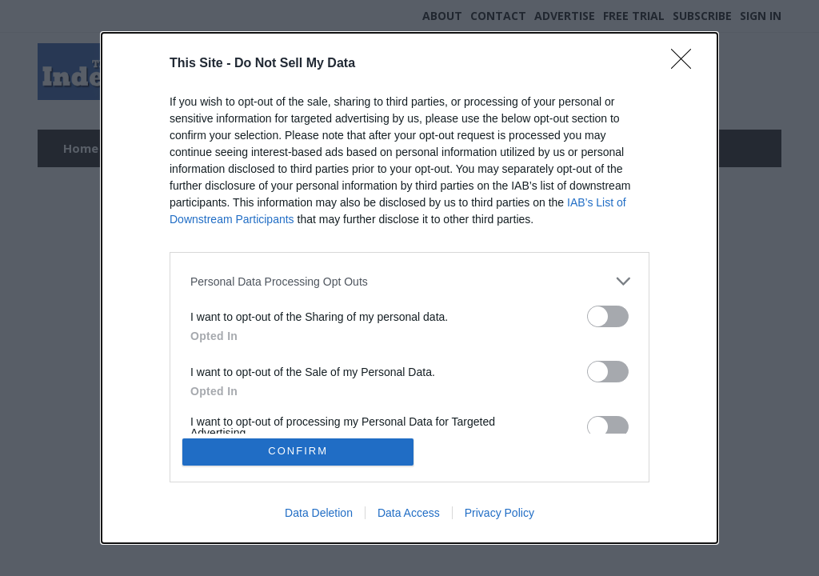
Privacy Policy (499, 513)
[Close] (686, 63)
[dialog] (409, 288)
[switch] (608, 315)
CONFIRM (300, 452)
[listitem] (409, 280)
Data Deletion (319, 513)
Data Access (409, 513)
